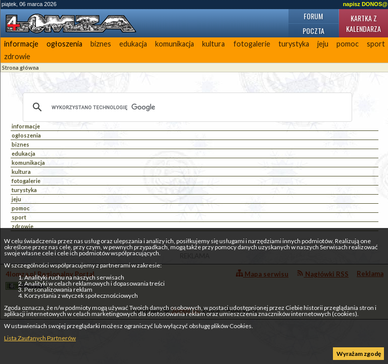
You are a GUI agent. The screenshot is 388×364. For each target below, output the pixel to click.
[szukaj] (186, 107)
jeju (322, 43)
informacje (21, 43)
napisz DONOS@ (365, 4)
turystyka (293, 43)
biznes (100, 43)
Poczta (313, 30)
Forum (313, 16)
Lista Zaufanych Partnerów (40, 338)
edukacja (133, 43)
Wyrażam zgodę (358, 353)
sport (19, 217)
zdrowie (17, 56)
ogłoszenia (64, 43)
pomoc (347, 43)
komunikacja (174, 43)
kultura (213, 43)
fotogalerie (251, 43)
